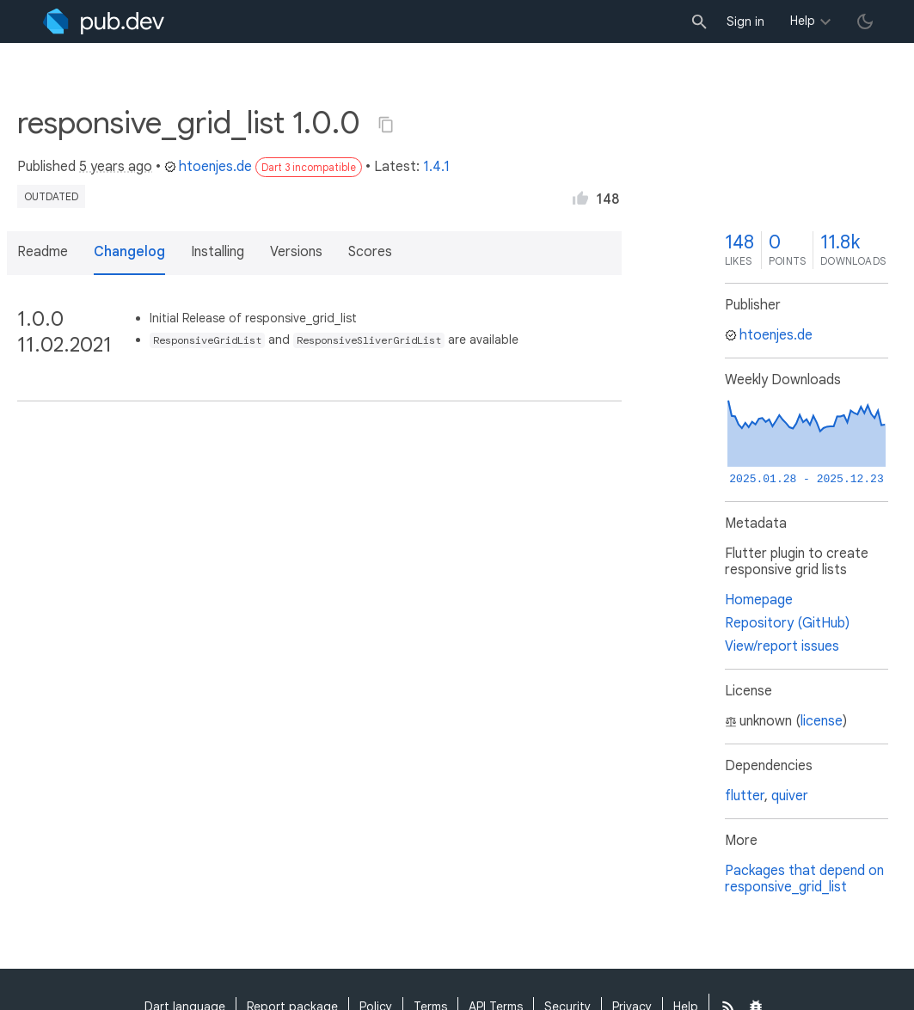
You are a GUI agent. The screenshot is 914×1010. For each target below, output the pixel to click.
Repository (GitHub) (787, 623)
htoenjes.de (208, 166)
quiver (789, 796)
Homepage (759, 600)
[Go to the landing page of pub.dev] (103, 21)
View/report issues (782, 646)
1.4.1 (436, 166)
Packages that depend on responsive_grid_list (804, 879)
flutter (744, 796)
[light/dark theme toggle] (865, 21)
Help (802, 20)
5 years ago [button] (115, 166)
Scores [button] (370, 251)
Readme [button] (42, 251)
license (822, 721)
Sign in (745, 21)
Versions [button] (296, 251)
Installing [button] (217, 251)
